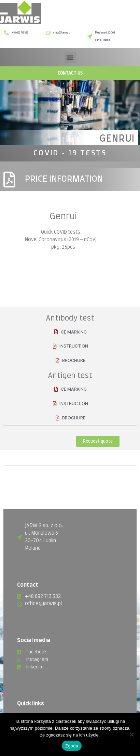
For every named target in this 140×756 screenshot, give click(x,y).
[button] (70, 57)
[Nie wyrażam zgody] (131, 734)
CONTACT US (70, 73)
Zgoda (71, 745)
